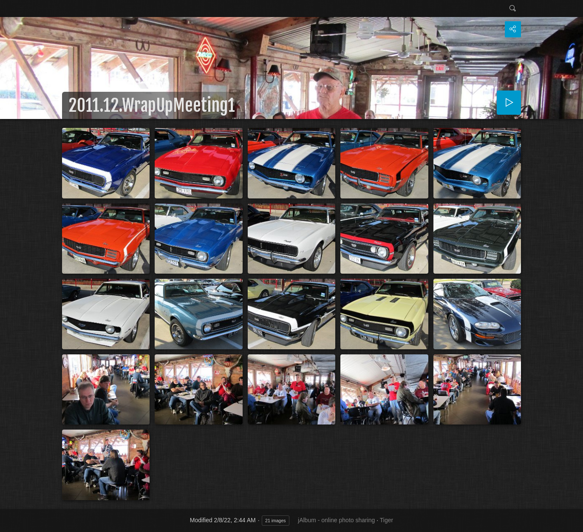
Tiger (386, 520)
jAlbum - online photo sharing (336, 520)
